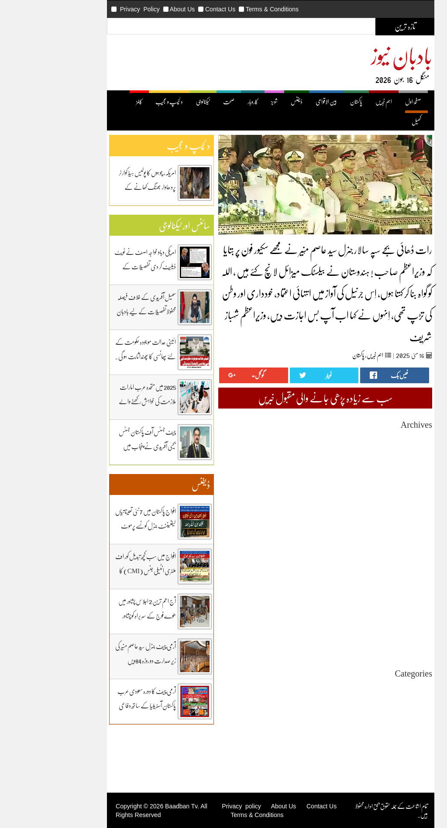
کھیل (369, 121)
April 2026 (372, 454)
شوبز (227, 101)
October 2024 (369, 595)
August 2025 (370, 517)
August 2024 (370, 611)
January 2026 (369, 478)
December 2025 (366, 485)
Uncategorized (367, 687)
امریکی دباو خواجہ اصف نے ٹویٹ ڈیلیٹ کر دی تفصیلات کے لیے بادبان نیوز (98, 266)
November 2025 (366, 493)
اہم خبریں (336, 101)
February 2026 (367, 470)
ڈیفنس (249, 101)
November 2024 (366, 588)
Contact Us (173, 9)
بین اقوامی (375, 703)
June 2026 (373, 438)
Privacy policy (194, 806)
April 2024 (372, 643)
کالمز (92, 101)
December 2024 (366, 580)
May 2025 (373, 540)
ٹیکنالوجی (156, 101)
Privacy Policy (93, 9)
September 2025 (365, 509)
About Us (135, 9)
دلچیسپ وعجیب (370, 726)
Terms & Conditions (225, 9)
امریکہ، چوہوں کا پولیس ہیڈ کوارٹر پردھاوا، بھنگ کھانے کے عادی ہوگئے (100, 187)
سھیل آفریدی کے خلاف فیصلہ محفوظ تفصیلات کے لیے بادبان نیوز (99, 311)
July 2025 (373, 525)
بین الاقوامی (279, 101)
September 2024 (365, 603)
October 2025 (369, 501)
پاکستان (309, 101)
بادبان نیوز (354, 55)
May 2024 (373, 635)
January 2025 (369, 572)
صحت (181, 101)
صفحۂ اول (366, 101)
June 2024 (373, 627)
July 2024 (373, 619)
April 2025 (372, 548)
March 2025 (370, 556)
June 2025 (373, 533)
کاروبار (205, 101)
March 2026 (370, 462)
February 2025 (367, 564)
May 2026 (373, 446)
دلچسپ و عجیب (122, 101)
